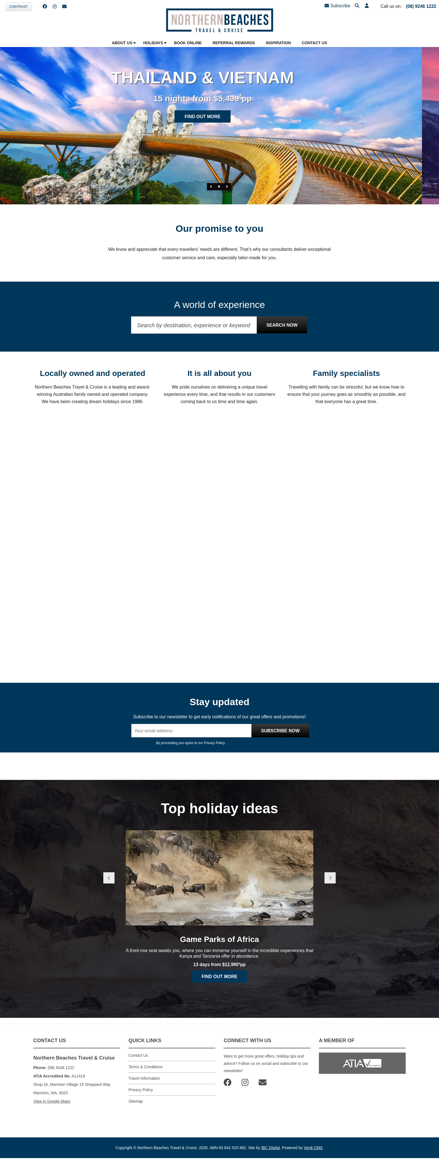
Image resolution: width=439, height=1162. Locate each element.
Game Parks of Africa (219, 939)
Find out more (219, 116)
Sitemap (136, 1101)
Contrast (18, 7)
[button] (367, 6)
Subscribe (337, 5)
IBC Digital (270, 1147)
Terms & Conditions (145, 1067)
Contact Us (138, 1055)
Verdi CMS (313, 1147)
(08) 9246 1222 (421, 6)
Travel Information (144, 1078)
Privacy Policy (214, 743)
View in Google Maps (51, 1101)
